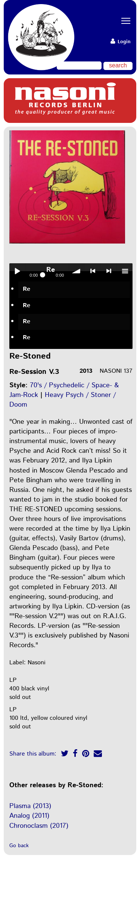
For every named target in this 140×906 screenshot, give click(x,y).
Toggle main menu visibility (127, 14)
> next (108, 271)
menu (125, 271)
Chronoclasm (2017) (38, 826)
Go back (19, 845)
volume (76, 271)
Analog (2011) (29, 816)
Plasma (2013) (30, 806)
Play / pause (17, 271)
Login (121, 41)
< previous (92, 271)
